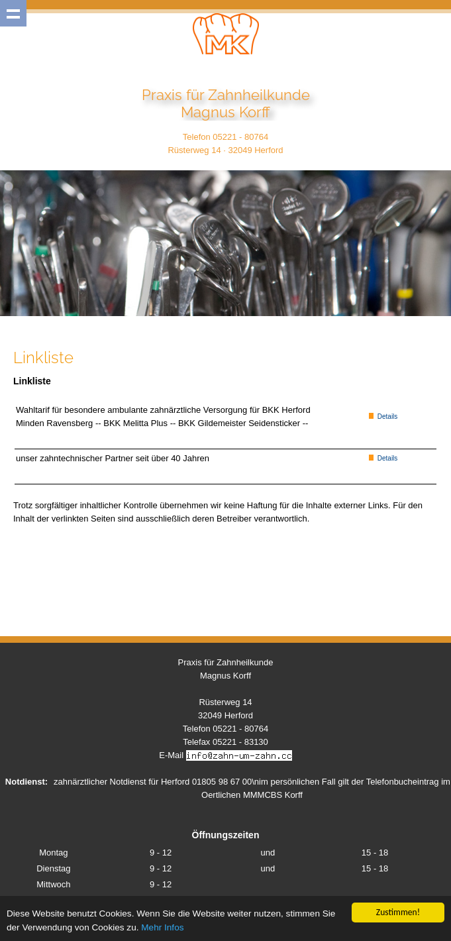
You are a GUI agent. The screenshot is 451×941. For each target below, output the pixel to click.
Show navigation (13, 13)
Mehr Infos (162, 928)
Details (383, 416)
